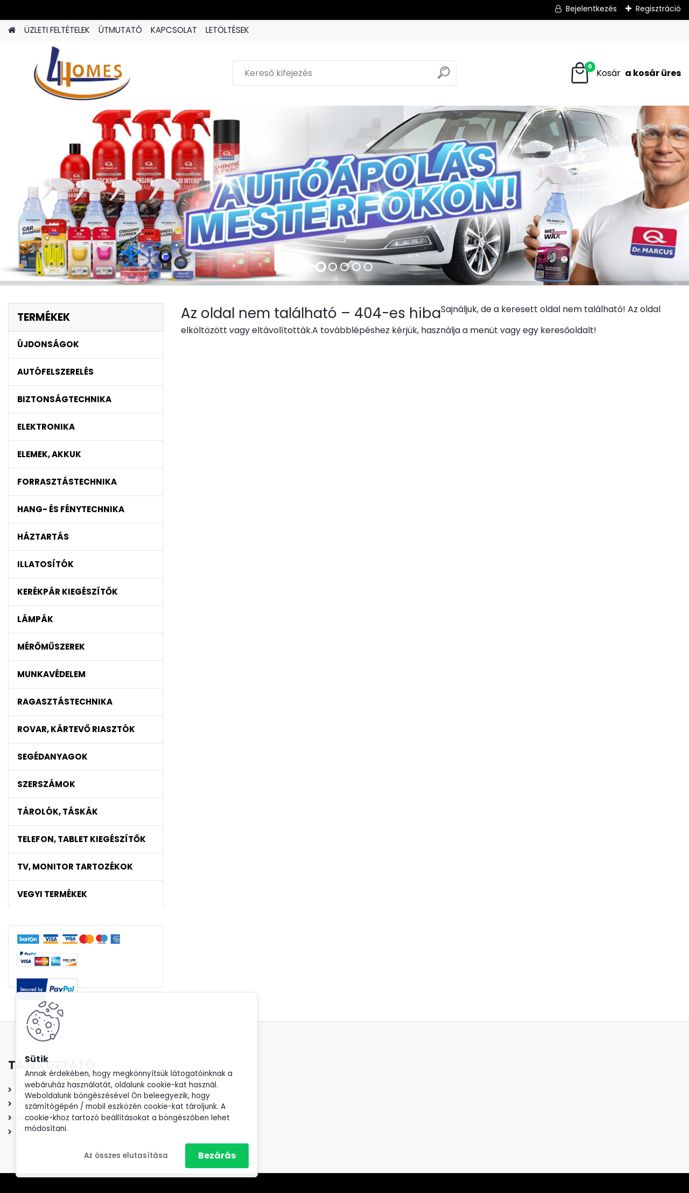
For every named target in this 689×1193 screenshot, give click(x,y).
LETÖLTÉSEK (227, 30)
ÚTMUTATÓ (120, 30)
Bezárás (217, 1155)
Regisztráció (658, 8)
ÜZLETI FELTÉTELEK (57, 30)
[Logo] (82, 73)
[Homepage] (12, 30)
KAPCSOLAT (174, 30)
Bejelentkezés (591, 8)
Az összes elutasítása (126, 1155)
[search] (444, 76)
